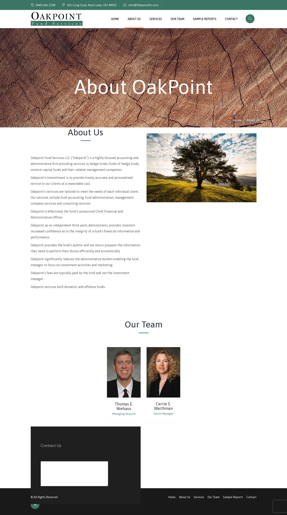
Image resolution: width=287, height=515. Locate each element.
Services (155, 19)
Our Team (177, 19)
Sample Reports (204, 19)
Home (115, 19)
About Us (134, 19)
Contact (231, 19)
